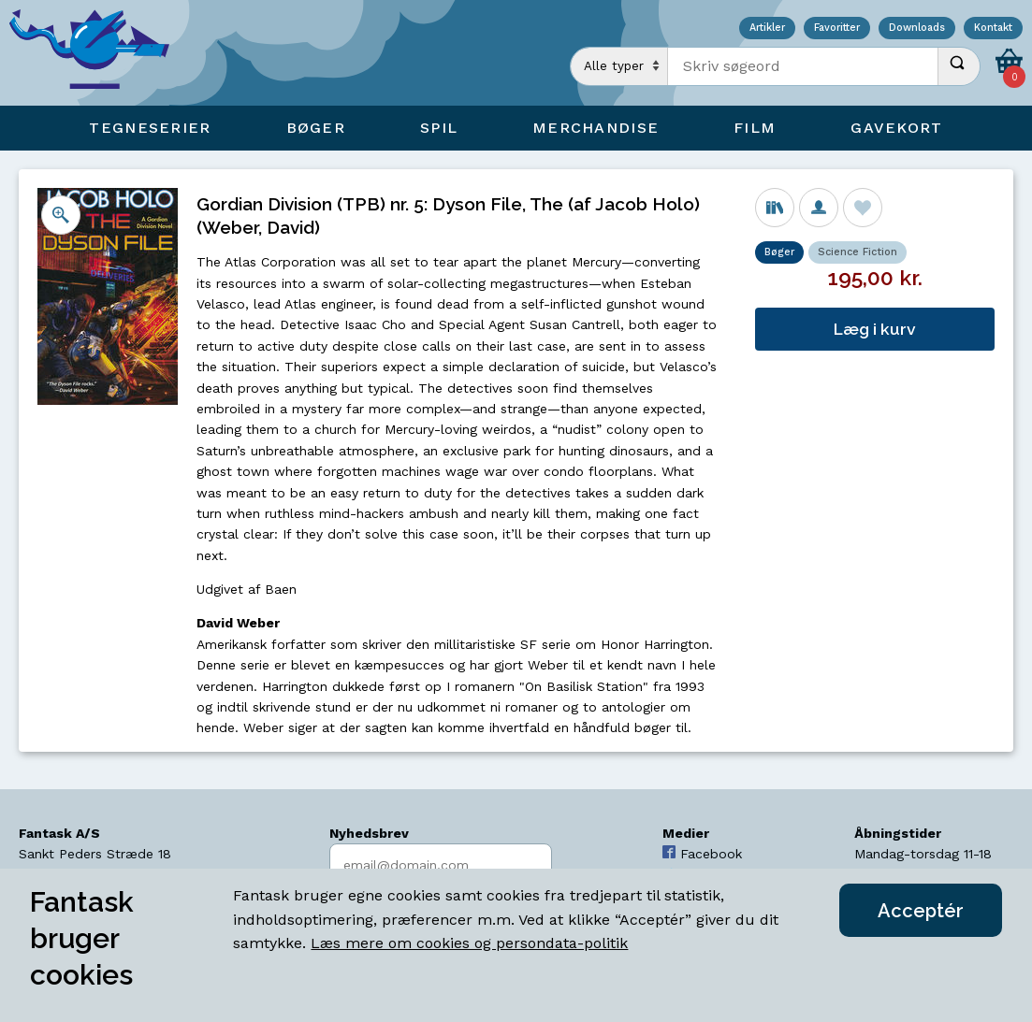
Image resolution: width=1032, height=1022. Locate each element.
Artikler (767, 28)
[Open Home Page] (98, 52)
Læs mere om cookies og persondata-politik (469, 943)
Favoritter (837, 28)
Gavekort (896, 128)
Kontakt (993, 28)
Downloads (917, 28)
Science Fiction (857, 252)
